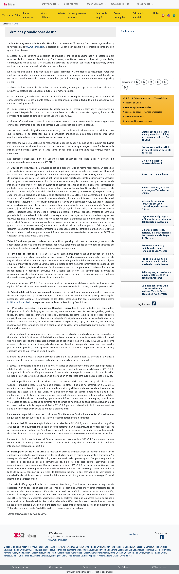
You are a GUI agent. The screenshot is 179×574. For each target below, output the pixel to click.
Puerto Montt (50, 553)
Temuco (76, 556)
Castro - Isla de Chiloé (92, 547)
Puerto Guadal (37, 553)
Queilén (119, 553)
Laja (130, 550)
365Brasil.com (89, 567)
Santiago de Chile (58, 556)
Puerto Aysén (24, 553)
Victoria (101, 556)
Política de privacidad (104, 572)
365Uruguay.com (54, 567)
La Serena (112, 550)
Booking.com (127, 31)
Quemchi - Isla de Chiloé (155, 553)
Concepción (139, 547)
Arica (65, 547)
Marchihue (149, 550)
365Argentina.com (20, 567)
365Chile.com (124, 567)
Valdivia (84, 556)
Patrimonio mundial (138, 15)
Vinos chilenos (45, 15)
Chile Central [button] (71, 4)
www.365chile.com (35, 47)
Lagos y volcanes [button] (95, 4)
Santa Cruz (45, 556)
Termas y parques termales (76, 15)
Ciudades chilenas (12, 547)
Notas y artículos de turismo (138, 121)
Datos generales (28, 15)
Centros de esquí (101, 15)
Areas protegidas (119, 15)
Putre (112, 553)
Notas (156, 13)
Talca (69, 556)
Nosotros (133, 534)
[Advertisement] (147, 56)
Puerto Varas (76, 553)
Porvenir (7, 553)
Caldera (79, 547)
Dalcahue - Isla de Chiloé (14, 550)
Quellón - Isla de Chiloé (134, 553)
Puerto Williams (90, 553)
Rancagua (8, 556)
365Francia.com (159, 567)
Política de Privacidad (18, 302)
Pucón (14, 553)
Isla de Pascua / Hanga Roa (54, 550)
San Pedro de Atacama (30, 556)
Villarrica (116, 556)
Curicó (164, 547)
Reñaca (16, 556)
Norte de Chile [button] (49, 4)
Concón (149, 547)
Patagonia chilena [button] (120, 4)
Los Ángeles (138, 550)
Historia (61, 13)
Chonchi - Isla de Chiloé (113, 547)
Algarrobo (26, 547)
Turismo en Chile (11, 15)
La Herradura (101, 550)
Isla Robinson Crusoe (86, 550)
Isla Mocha (71, 550)
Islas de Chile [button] (144, 4)
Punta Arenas (103, 553)
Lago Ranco (123, 550)
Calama (71, 547)
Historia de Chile (133, 102)
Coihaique (129, 547)
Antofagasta (56, 547)
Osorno (158, 550)
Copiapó (156, 547)
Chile (16, 24)
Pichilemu (166, 550)
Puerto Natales (63, 553)
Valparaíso (93, 556)
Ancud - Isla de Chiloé (41, 547)
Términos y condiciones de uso (79, 572)
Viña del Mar (126, 556)
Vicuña (109, 556)
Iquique (38, 550)
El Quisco (30, 550)
